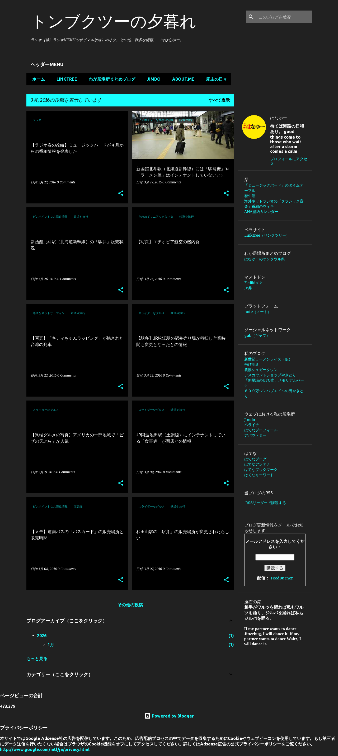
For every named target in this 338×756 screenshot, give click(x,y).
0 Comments (66, 182)
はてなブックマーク (261, 469)
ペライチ (251, 424)
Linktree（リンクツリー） (268, 235)
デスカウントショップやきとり (270, 375)
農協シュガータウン (261, 369)
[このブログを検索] (284, 17)
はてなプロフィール (261, 430)
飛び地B (253, 364)
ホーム (37, 79)
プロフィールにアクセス (288, 161)
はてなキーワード (259, 474)
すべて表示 (219, 100)
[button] (121, 193)
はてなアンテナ (257, 464)
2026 (41, 635)
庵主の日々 (215, 79)
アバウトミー (255, 435)
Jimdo (152, 79)
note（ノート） (257, 311)
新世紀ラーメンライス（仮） (268, 359)
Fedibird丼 (253, 282)
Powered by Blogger (169, 716)
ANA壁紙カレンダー (261, 211)
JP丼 (248, 288)
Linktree (65, 79)
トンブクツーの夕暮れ (113, 21)
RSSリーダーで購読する (265, 502)
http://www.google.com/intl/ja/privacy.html (45, 749)
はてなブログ (255, 459)
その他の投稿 (130, 604)
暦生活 (249, 195)
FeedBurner (282, 578)
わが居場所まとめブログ (110, 79)
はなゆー (278, 117)
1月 (51, 644)
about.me (182, 79)
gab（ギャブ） (257, 335)
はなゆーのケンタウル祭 (264, 259)
